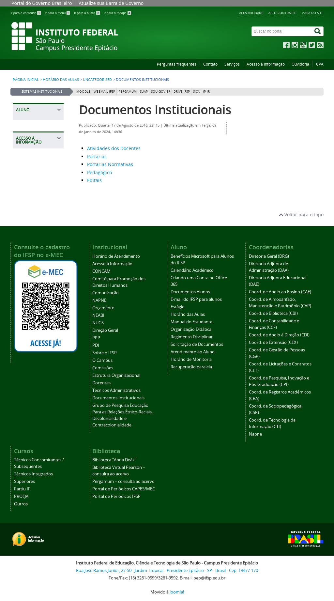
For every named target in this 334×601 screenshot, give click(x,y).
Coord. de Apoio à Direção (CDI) (279, 335)
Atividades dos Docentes (114, 148)
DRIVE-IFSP (182, 91)
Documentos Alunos (190, 292)
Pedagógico (99, 172)
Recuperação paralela (191, 367)
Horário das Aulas (61, 79)
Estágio (178, 307)
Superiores (24, 481)
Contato (210, 64)
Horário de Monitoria (191, 359)
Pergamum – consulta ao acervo (123, 481)
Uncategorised (97, 79)
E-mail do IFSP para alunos (196, 299)
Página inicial (26, 79)
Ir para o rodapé (117, 13)
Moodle (83, 91)
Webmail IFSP (104, 91)
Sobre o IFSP (104, 353)
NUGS (98, 323)
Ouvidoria (300, 64)
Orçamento (103, 308)
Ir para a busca (87, 13)
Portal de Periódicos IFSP (116, 496)
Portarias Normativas (110, 164)
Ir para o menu (58, 13)
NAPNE (99, 300)
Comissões (102, 368)
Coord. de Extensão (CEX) (273, 342)
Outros (21, 504)
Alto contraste (282, 12)
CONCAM (101, 271)
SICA (196, 91)
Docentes (101, 383)
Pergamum (127, 91)
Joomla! (177, 592)
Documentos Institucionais (155, 109)
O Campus (102, 360)
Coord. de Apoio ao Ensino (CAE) (280, 292)
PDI (95, 345)
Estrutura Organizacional (116, 375)
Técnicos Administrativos (116, 390)
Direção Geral (105, 330)
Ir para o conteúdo (25, 13)
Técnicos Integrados (33, 474)
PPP (96, 338)
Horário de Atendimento (116, 256)
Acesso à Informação (266, 64)
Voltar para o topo (301, 214)
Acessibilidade (251, 12)
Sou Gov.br (160, 91)
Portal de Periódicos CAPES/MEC (123, 489)
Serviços (232, 64)
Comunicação (105, 293)
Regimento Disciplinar (192, 337)
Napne (255, 434)
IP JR (206, 91)
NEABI (98, 315)
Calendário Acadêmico (192, 270)
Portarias (97, 156)
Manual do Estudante (191, 322)
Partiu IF (22, 489)
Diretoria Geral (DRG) (269, 256)
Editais (94, 180)
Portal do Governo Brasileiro (41, 3)
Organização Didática (191, 329)
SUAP (144, 91)
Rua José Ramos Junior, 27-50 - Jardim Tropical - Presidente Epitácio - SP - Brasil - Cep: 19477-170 (167, 570)
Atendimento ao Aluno (193, 352)
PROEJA (21, 496)
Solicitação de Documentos (197, 344)
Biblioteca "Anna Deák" (114, 460)
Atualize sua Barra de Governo (111, 3)
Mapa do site (312, 12)
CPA (320, 64)
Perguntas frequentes (176, 64)
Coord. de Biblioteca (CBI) (273, 313)
